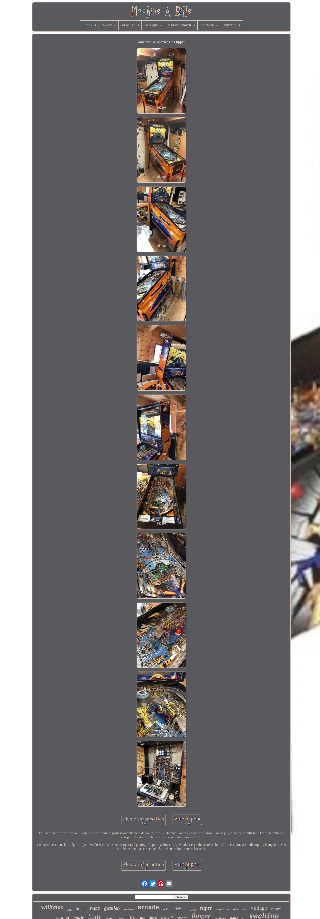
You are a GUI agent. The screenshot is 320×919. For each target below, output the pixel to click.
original (178, 909)
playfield (192, 910)
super (206, 908)
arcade (148, 907)
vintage (259, 908)
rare (95, 908)
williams (52, 907)
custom (276, 909)
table (69, 910)
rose (244, 909)
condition (222, 909)
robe (235, 909)
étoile (166, 909)
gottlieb (112, 908)
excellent (129, 909)
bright (81, 908)
